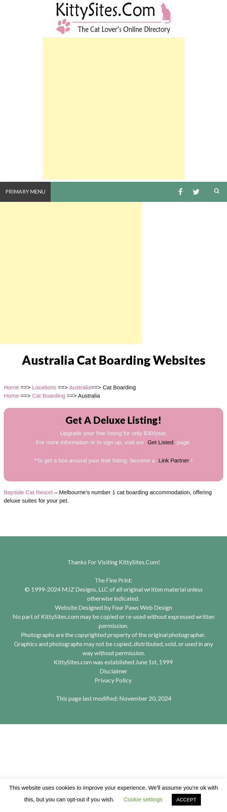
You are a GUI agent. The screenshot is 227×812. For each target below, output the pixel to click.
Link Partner (174, 460)
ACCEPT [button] (186, 800)
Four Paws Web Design (142, 607)
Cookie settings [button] (143, 799)
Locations (44, 387)
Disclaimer (113, 671)
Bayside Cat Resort (28, 492)
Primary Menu (25, 191)
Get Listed (160, 442)
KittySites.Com (138, 561)
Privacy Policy (113, 680)
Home (11, 387)
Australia (80, 387)
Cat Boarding (48, 395)
